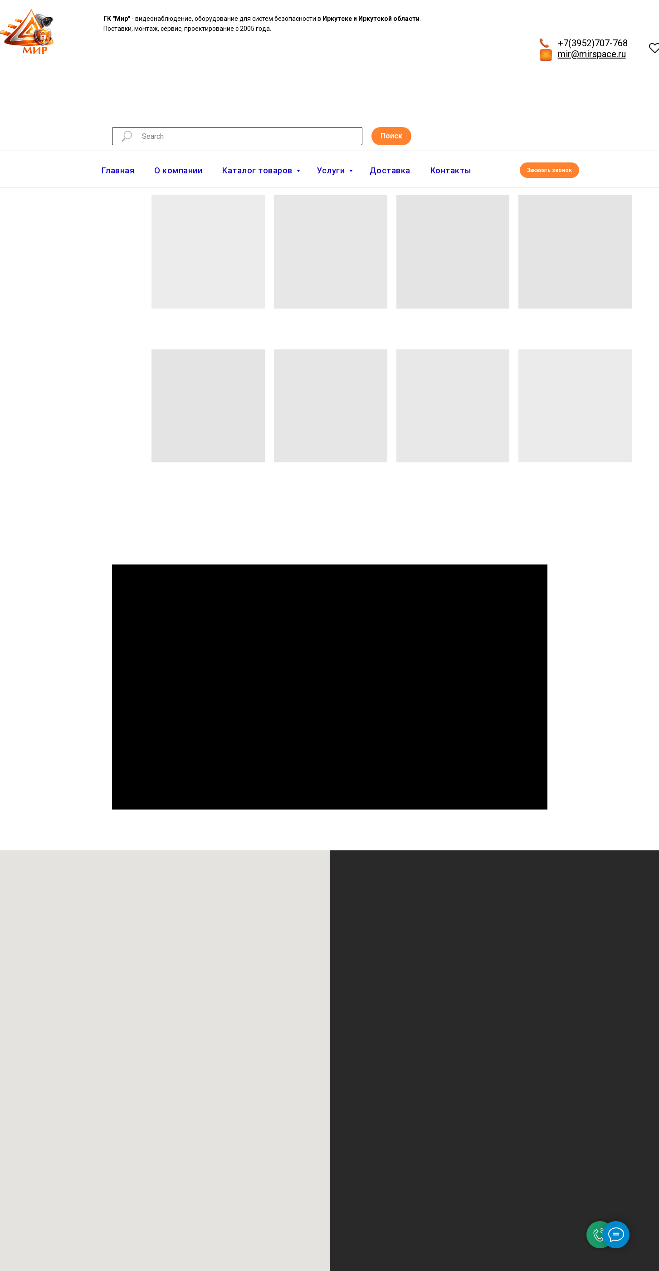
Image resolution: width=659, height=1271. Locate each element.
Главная (118, 170)
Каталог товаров (258, 170)
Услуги (332, 170)
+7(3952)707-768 (593, 43)
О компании (178, 170)
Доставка (390, 170)
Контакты (450, 170)
